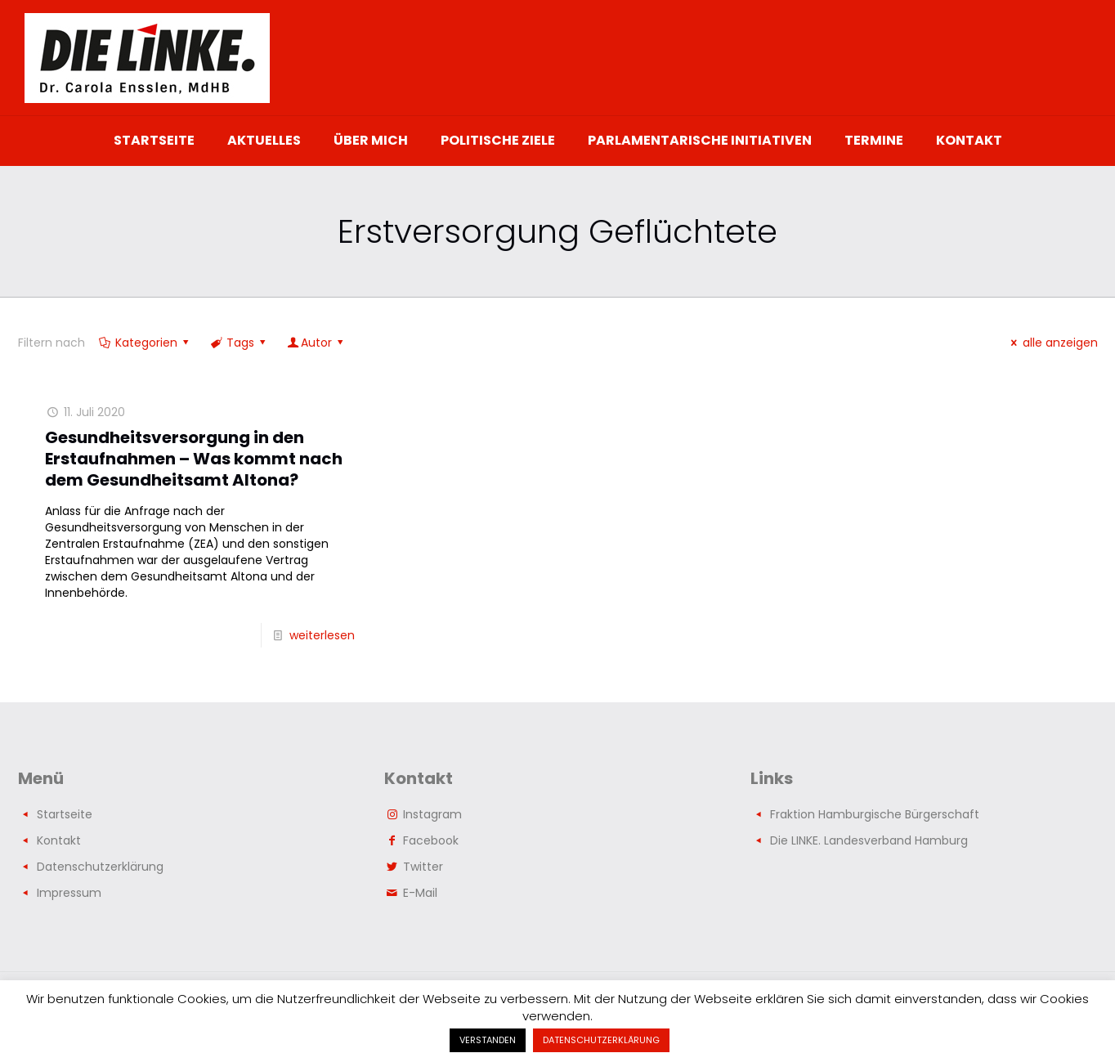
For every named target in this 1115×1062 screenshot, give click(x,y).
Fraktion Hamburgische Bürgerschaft (874, 814)
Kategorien (145, 342)
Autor (316, 342)
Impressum (69, 893)
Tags (239, 342)
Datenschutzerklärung (100, 866)
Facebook (431, 840)
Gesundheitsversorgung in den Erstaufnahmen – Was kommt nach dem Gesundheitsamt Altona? (194, 458)
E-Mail (420, 893)
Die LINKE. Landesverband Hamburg (869, 840)
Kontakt (59, 840)
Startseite (64, 814)
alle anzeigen (1052, 342)
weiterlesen (322, 635)
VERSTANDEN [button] (487, 1039)
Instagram (432, 814)
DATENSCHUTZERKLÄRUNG (601, 1039)
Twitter (423, 866)
